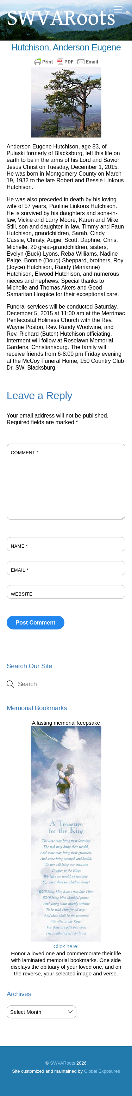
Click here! (66, 943)
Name (19, 546)
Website (21, 594)
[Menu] (118, 10)
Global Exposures (102, 1071)
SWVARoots (62, 1063)
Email (20, 570)
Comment (25, 452)
